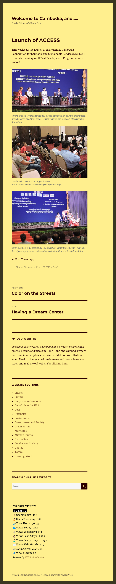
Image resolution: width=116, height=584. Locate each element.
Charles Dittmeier (24, 267)
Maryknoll (21, 430)
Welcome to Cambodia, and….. (45, 18)
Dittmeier (20, 413)
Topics (19, 451)
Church (19, 392)
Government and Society (29, 422)
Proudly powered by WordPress (58, 575)
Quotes (19, 447)
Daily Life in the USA (27, 405)
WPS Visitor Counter (34, 557)
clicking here (59, 363)
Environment (23, 418)
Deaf (55, 267)
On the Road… (23, 439)
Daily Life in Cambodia (28, 401)
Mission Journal (24, 434)
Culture (19, 396)
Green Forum (23, 426)
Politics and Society (26, 443)
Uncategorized (23, 456)
